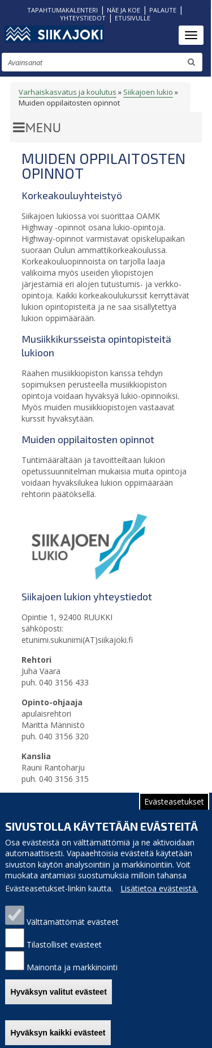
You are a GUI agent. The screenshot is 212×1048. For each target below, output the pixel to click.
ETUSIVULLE (132, 18)
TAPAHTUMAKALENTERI (62, 10)
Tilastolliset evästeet (64, 950)
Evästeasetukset (174, 807)
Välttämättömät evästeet (73, 928)
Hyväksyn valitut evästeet (58, 997)
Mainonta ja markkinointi (72, 973)
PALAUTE (162, 10)
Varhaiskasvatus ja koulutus (67, 92)
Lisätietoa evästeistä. (159, 894)
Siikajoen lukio (148, 92)
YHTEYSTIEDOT (83, 18)
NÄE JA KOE (123, 10)
